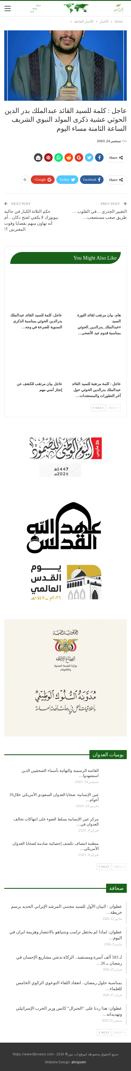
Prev (113, 408)
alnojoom (78, 1062)
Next (98, 408)
